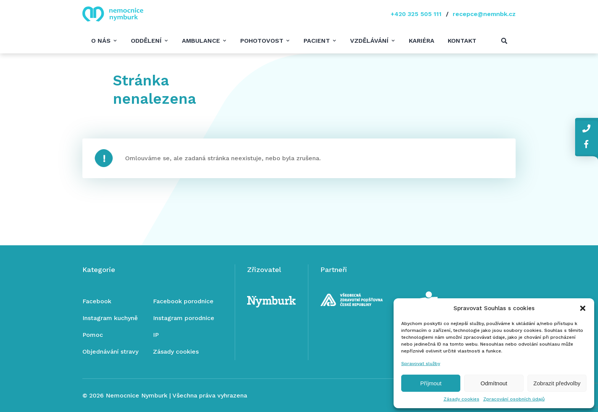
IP (156, 334)
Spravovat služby (420, 363)
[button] (583, 308)
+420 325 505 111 (416, 14)
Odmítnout (494, 383)
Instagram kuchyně (110, 318)
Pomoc (92, 334)
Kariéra (421, 40)
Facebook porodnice (183, 301)
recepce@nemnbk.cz (484, 14)
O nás (101, 40)
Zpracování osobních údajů (514, 399)
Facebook (96, 301)
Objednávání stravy (110, 351)
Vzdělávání (369, 40)
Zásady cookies (461, 399)
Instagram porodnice (183, 318)
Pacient (317, 40)
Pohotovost (261, 40)
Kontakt (462, 40)
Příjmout (431, 383)
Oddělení (146, 40)
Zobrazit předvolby (557, 383)
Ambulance (201, 40)
